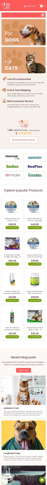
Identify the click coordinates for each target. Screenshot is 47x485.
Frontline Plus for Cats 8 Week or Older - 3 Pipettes (35, 330)
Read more (23, 370)
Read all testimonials (23, 139)
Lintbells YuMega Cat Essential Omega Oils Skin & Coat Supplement (12, 293)
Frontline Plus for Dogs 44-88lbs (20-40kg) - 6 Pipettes (12, 257)
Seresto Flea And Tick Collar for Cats (12, 220)
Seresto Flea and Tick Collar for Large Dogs (34, 220)
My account (31, 6)
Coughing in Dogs (12, 453)
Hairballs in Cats (11, 408)
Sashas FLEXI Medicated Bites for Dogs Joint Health (35, 293)
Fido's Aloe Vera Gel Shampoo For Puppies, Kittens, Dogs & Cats (12, 330)
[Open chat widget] (42, 480)
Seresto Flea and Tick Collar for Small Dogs (34, 256)
